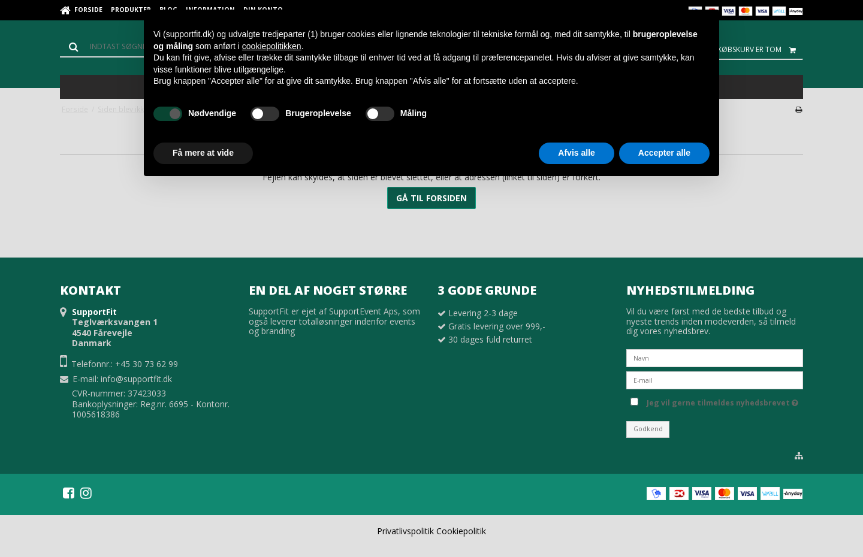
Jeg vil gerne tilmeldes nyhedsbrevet (722, 400)
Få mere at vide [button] (203, 153)
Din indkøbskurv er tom (746, 50)
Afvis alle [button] (576, 153)
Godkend (648, 429)
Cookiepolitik (461, 531)
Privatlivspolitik (405, 531)
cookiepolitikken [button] (271, 46)
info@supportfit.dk (136, 379)
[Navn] (714, 357)
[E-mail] (714, 379)
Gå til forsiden (431, 198)
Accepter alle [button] (664, 153)
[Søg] (114, 46)
